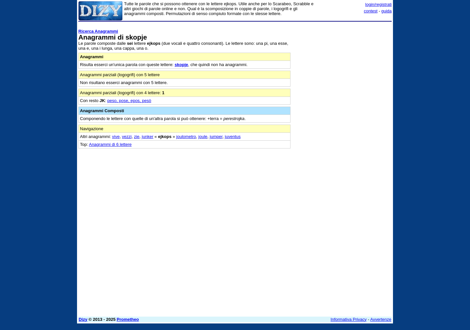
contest (371, 11)
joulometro (186, 136)
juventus (233, 136)
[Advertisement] (343, 122)
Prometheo (128, 319)
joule (202, 136)
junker (147, 136)
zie (136, 136)
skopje (181, 64)
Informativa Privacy (349, 319)
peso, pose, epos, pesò (129, 100)
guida (386, 11)
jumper (216, 136)
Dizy (83, 319)
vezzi (127, 136)
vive (115, 136)
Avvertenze (380, 319)
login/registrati (378, 4)
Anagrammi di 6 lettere (110, 144)
